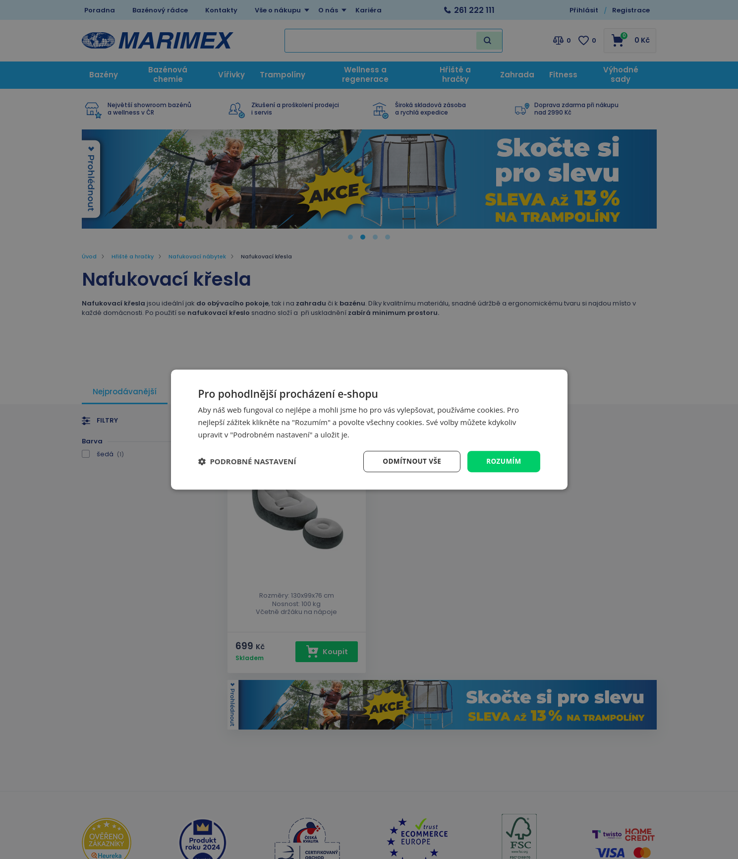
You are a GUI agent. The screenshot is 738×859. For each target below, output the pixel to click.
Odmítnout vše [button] (409, 461)
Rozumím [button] (503, 461)
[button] (247, 461)
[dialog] (369, 429)
